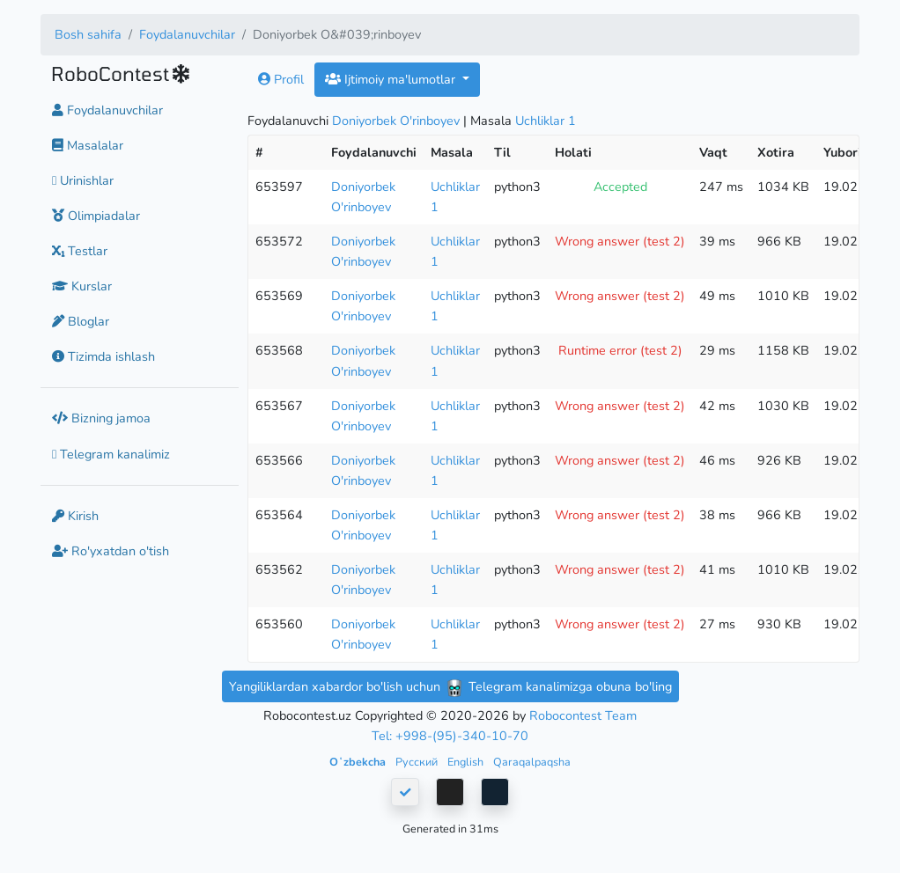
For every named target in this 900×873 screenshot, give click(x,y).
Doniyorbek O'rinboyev (396, 120)
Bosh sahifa (88, 34)
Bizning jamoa (101, 418)
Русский (417, 761)
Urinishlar (83, 180)
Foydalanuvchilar (187, 34)
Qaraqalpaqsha (532, 761)
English (466, 761)
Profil (281, 79)
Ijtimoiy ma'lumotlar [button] (392, 79)
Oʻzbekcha (358, 761)
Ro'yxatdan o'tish (110, 551)
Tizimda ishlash (103, 356)
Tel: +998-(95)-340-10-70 (450, 736)
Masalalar (87, 145)
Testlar (79, 251)
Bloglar (80, 321)
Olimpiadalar (96, 215)
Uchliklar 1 (545, 120)
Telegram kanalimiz (111, 454)
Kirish (75, 516)
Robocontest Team (583, 715)
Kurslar (82, 286)
